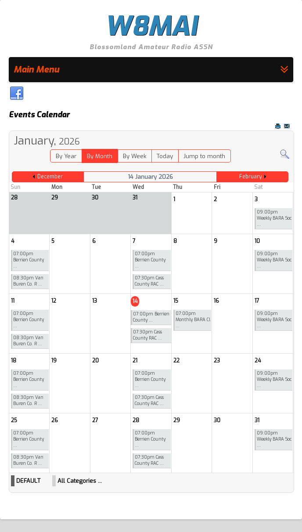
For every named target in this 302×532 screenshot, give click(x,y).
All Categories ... (80, 481)
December (50, 176)
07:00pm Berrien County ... (28, 260)
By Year (66, 156)
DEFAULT (28, 481)
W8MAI (151, 26)
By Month (99, 156)
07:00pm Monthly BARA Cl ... (193, 320)
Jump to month (204, 156)
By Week (134, 156)
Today (165, 156)
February (250, 176)
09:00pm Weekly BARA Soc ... (274, 218)
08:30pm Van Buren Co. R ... (28, 281)
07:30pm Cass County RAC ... (149, 281)
